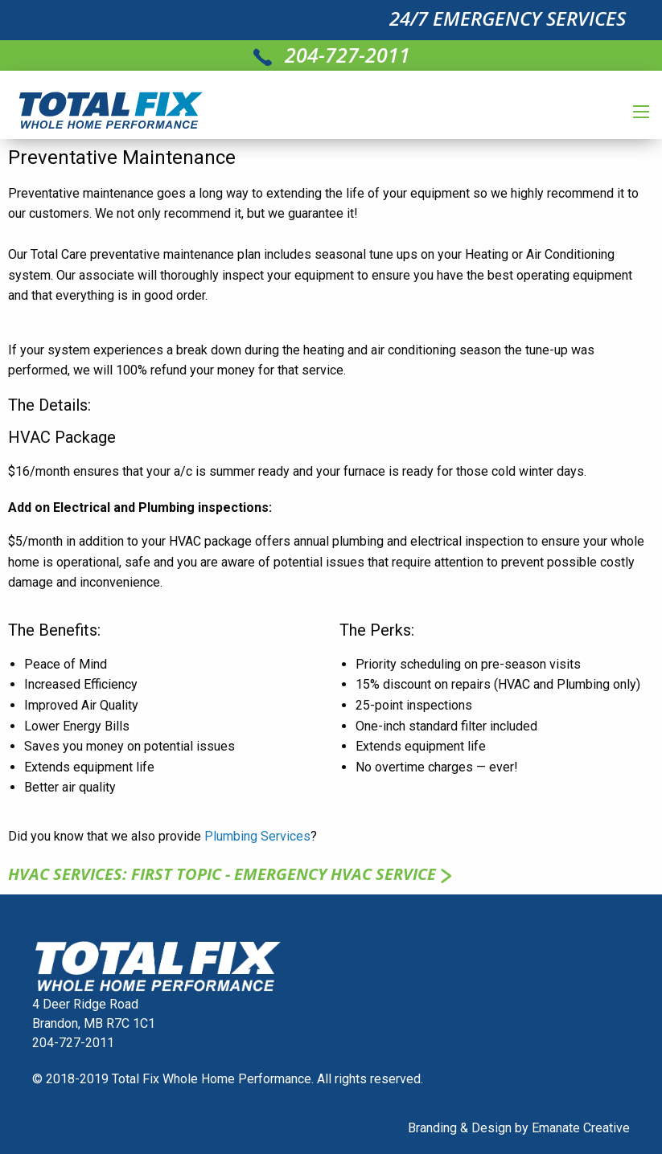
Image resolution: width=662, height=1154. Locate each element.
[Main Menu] (641, 111)
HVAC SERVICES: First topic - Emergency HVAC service (232, 874)
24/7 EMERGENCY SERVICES (507, 18)
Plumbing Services (257, 836)
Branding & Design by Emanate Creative (519, 1128)
